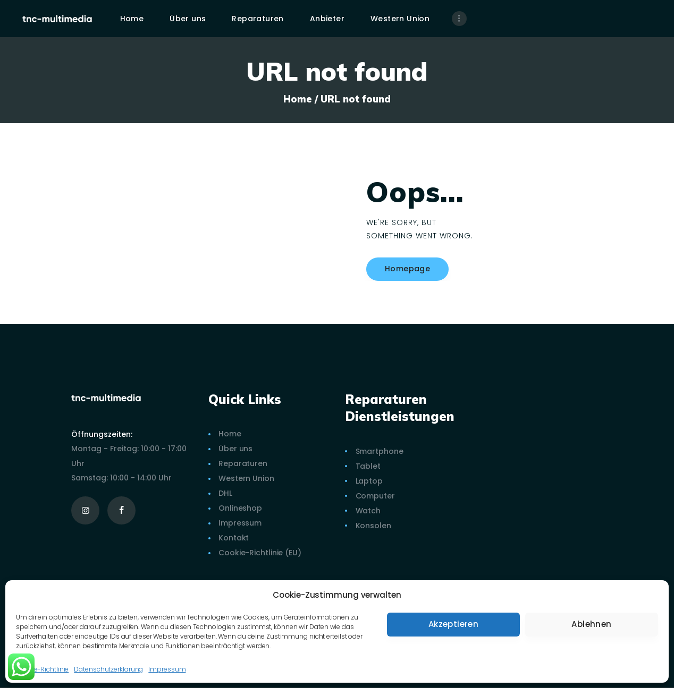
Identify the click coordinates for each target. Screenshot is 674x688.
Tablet (368, 466)
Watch (368, 510)
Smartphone (379, 451)
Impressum (167, 669)
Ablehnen (591, 624)
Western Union (246, 478)
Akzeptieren (453, 624)
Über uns (235, 448)
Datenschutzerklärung (108, 669)
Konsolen (373, 525)
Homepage (407, 268)
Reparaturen (242, 463)
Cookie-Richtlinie (42, 669)
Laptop (369, 481)
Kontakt (233, 537)
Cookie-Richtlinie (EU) (259, 552)
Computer (375, 496)
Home (297, 99)
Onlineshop (240, 508)
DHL (225, 493)
